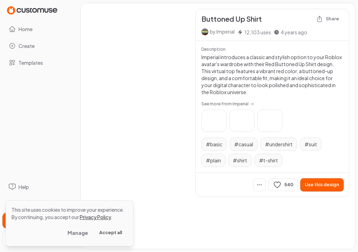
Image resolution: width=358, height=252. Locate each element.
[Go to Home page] (32, 10)
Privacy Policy (95, 217)
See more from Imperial (227, 103)
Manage (77, 233)
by (222, 31)
